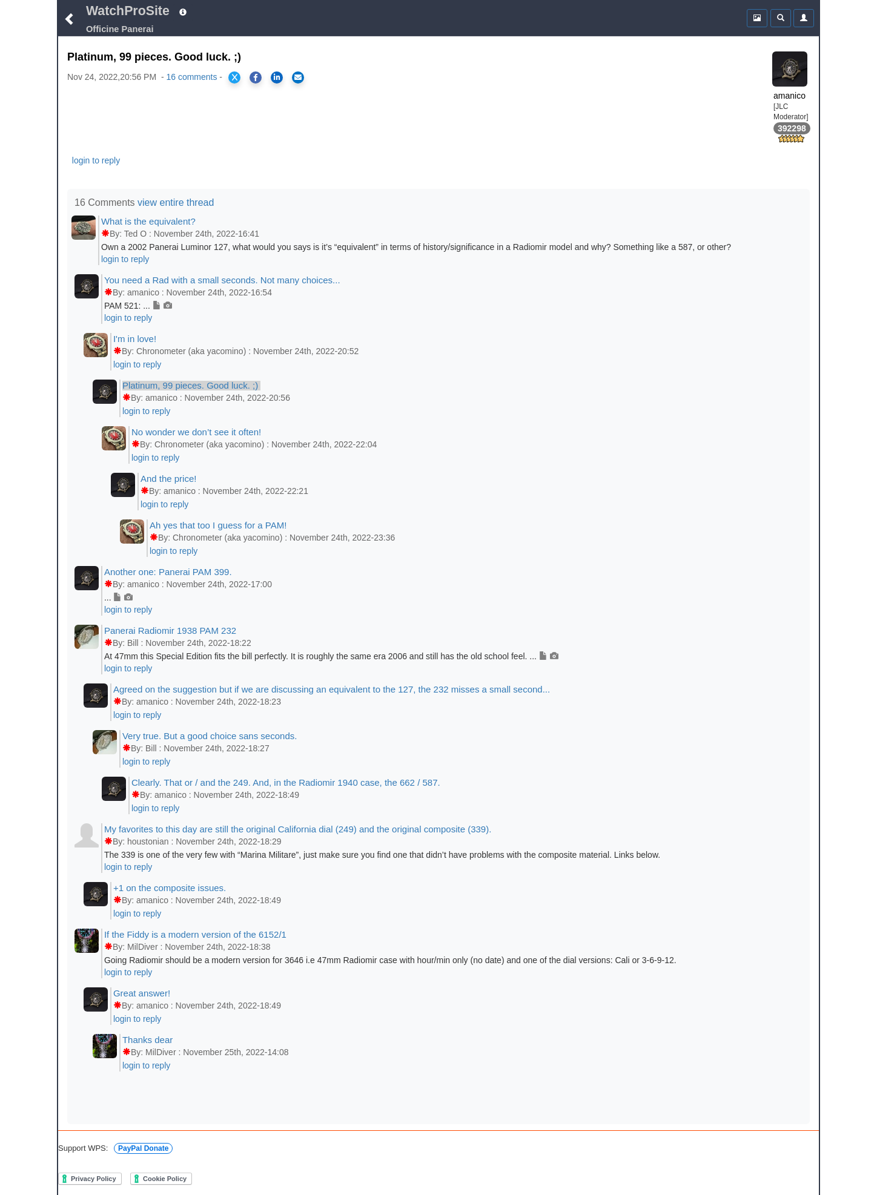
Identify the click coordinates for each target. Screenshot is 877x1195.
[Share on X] (234, 77)
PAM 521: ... (138, 306)
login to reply (96, 160)
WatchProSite (128, 11)
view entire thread (175, 202)
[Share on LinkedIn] (277, 77)
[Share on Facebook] (256, 77)
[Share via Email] (298, 77)
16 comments (191, 77)
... (118, 597)
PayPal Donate (143, 1148)
